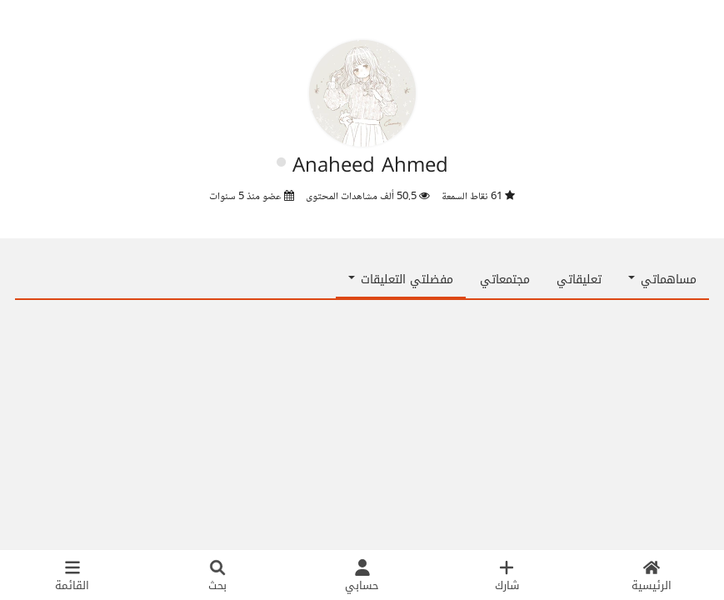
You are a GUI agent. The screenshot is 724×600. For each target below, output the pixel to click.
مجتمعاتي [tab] (505, 279)
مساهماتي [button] (662, 279)
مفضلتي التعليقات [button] (400, 279)
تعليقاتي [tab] (579, 279)
